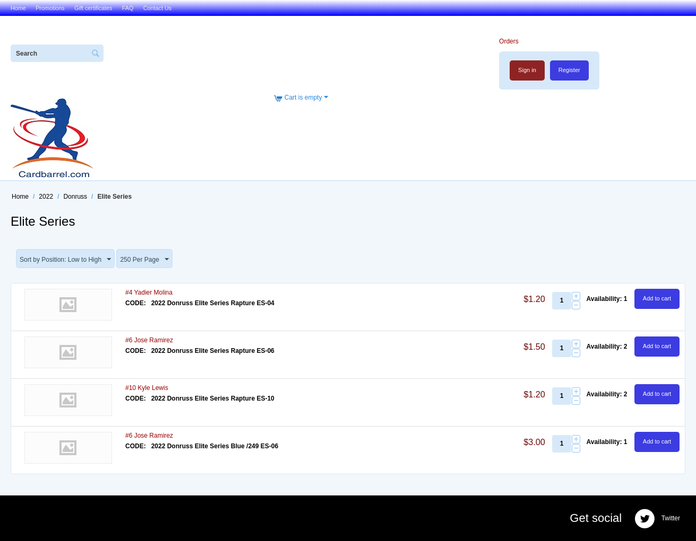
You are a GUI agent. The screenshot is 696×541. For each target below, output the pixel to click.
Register (569, 70)
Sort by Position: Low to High (65, 259)
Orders (509, 41)
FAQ (128, 8)
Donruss (75, 196)
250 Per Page (144, 259)
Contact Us (157, 8)
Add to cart (657, 298)
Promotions (50, 8)
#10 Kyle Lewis (146, 388)
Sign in (527, 70)
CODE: (135, 303)
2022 (46, 196)
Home (18, 8)
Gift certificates (93, 8)
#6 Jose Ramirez (149, 340)
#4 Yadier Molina (149, 292)
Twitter (657, 519)
